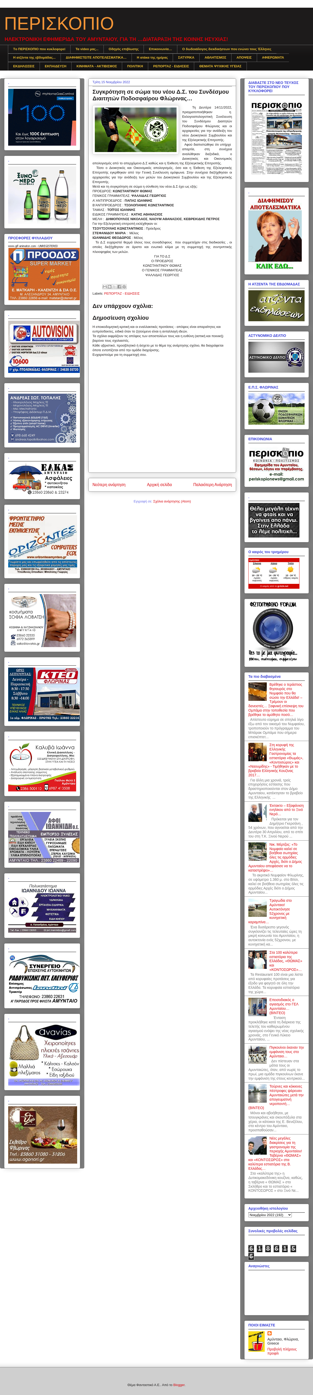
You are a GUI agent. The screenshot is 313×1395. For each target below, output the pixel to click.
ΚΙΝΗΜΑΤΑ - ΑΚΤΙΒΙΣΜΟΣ (97, 66)
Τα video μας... (87, 49)
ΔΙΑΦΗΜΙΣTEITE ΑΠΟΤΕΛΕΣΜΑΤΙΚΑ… (96, 57)
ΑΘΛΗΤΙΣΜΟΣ (215, 57)
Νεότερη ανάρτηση (108, 484)
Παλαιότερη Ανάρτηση (212, 484)
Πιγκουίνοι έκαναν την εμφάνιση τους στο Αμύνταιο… (287, 1051)
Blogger (178, 1385)
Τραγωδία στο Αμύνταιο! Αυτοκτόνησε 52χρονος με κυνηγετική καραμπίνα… (270, 911)
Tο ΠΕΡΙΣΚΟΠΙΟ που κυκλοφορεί (39, 49)
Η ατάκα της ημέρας (152, 57)
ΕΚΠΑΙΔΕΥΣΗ (55, 66)
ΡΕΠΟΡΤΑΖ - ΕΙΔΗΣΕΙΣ (171, 66)
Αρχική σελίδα (159, 484)
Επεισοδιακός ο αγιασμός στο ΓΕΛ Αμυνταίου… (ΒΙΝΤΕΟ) (284, 1006)
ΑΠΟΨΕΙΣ (244, 57)
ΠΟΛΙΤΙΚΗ (135, 66)
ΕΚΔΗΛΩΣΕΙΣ (24, 66)
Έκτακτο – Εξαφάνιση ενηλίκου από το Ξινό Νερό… (287, 809)
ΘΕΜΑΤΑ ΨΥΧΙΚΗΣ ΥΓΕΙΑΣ (220, 66)
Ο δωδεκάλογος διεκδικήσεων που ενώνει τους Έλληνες (226, 49)
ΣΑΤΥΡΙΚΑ (186, 57)
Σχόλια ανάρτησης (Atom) (172, 501)
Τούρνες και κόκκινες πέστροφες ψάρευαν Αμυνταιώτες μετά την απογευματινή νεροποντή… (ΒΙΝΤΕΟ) (276, 1097)
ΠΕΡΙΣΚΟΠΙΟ (59, 24)
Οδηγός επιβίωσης (123, 49)
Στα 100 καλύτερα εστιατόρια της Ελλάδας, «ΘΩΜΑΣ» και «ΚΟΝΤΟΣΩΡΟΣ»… (286, 961)
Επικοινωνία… (160, 49)
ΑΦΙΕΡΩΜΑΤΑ (273, 57)
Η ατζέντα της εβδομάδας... (34, 57)
